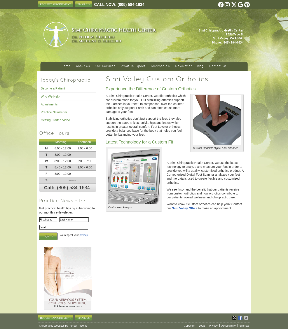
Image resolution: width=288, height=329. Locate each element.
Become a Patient (53, 88)
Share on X (234, 318)
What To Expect (133, 66)
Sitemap (244, 325)
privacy (84, 235)
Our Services (105, 66)
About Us (83, 66)
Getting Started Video (55, 120)
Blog (200, 66)
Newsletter (183, 66)
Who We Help (50, 96)
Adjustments (49, 104)
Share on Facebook (240, 318)
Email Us (83, 4)
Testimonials (160, 66)
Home (65, 66)
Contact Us (218, 66)
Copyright (189, 325)
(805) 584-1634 (131, 4)
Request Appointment (55, 4)
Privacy (213, 325)
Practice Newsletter (54, 112)
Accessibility (228, 325)
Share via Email (246, 318)
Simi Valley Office (184, 208)
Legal (202, 325)
